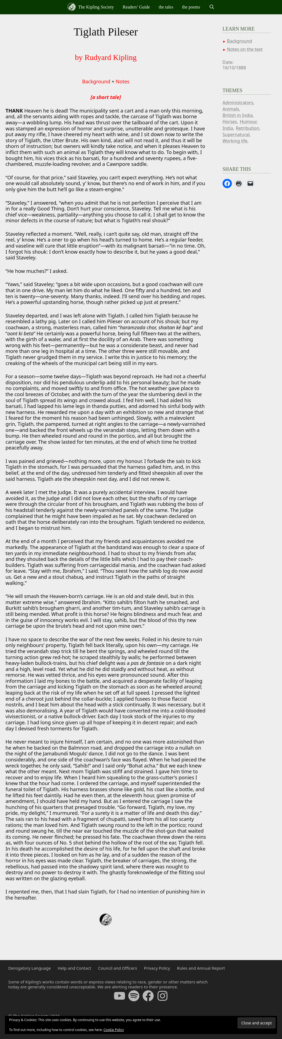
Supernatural (236, 134)
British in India (238, 115)
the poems (191, 7)
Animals (231, 109)
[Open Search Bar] (211, 7)
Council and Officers (117, 968)
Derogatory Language (29, 968)
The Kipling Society (90, 7)
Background (96, 81)
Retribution (247, 128)
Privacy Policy (157, 968)
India (228, 128)
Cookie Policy (114, 1029)
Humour (248, 122)
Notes (122, 81)
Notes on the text (245, 49)
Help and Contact (74, 968)
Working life (235, 141)
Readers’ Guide (136, 7)
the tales (166, 7)
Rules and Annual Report (201, 968)
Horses (230, 122)
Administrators (238, 103)
